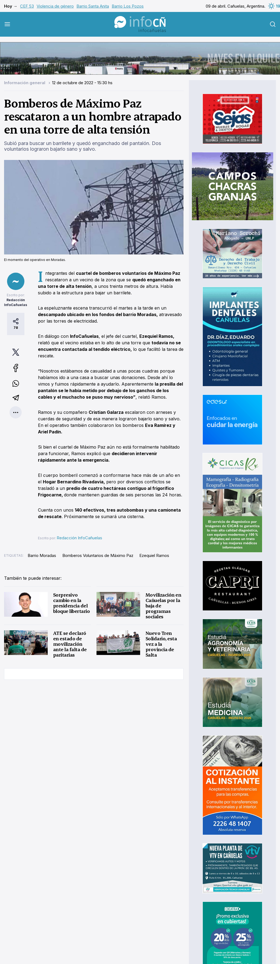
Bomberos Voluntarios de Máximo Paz (97, 555)
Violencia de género (55, 6)
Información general (25, 82)
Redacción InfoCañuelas (79, 537)
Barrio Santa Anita (92, 6)
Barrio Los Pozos (128, 6)
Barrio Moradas (42, 555)
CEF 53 (27, 6)
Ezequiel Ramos (154, 555)
